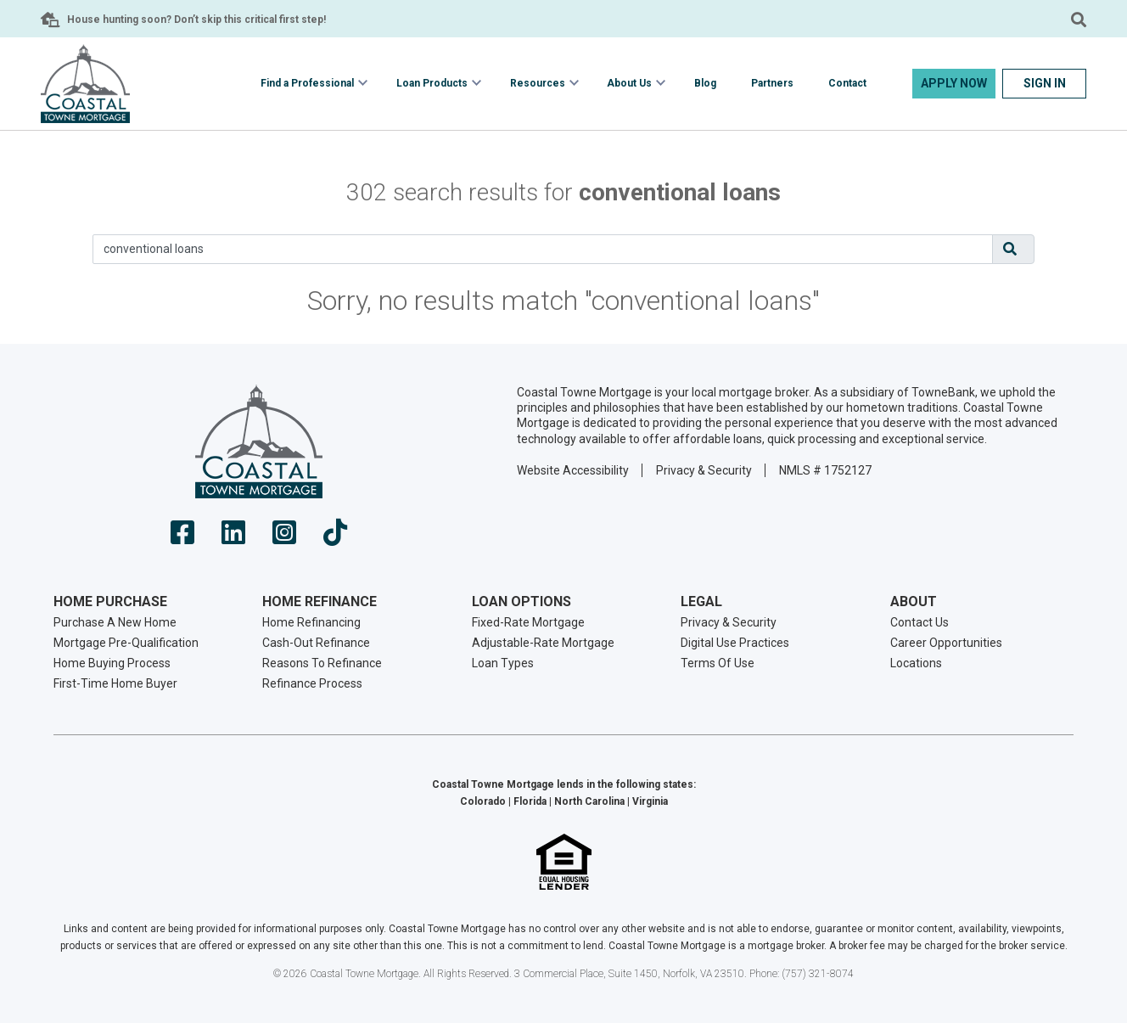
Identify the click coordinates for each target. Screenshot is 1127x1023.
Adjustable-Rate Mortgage (543, 642)
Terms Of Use (717, 663)
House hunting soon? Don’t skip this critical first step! (196, 19)
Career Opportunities (946, 642)
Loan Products (432, 83)
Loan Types (503, 663)
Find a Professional (307, 83)
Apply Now (954, 83)
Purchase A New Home (115, 622)
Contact (847, 83)
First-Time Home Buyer (115, 683)
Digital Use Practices (735, 642)
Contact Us (919, 622)
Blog (705, 83)
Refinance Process (312, 683)
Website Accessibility (573, 470)
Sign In (1044, 83)
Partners (772, 83)
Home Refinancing (311, 622)
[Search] (543, 249)
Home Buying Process (112, 663)
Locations (916, 663)
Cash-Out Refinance (316, 642)
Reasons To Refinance (322, 663)
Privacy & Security (704, 470)
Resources (537, 83)
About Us (629, 83)
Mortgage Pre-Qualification (126, 642)
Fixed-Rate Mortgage (528, 622)
